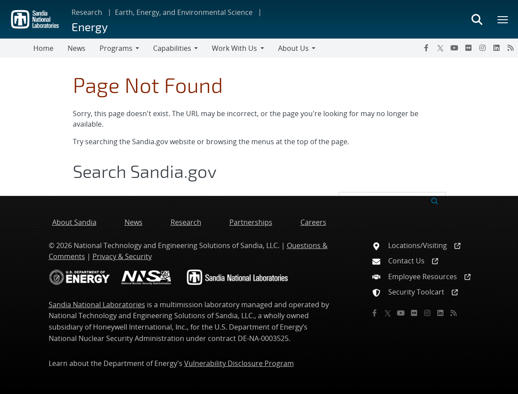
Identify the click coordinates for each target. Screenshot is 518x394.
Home (43, 48)
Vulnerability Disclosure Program (239, 363)
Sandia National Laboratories (97, 304)
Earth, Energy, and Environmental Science (184, 12)
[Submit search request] (435, 200)
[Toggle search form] (476, 19)
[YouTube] (454, 47)
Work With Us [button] (234, 48)
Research (86, 12)
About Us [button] (293, 48)
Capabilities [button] (172, 48)
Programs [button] (116, 48)
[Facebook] (426, 47)
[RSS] (510, 47)
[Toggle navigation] (16, 48)
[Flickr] (468, 47)
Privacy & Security (122, 256)
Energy (89, 26)
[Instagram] (482, 47)
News (77, 48)
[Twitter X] (440, 47)
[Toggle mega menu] (503, 19)
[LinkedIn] (496, 47)
